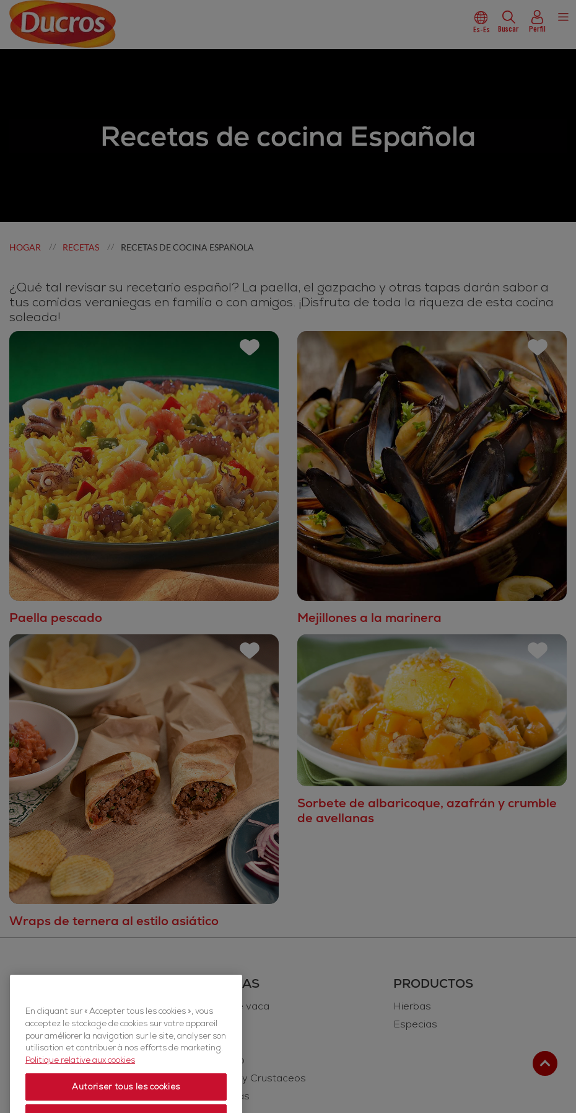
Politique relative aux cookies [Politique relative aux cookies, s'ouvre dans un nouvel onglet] (80, 1093)
